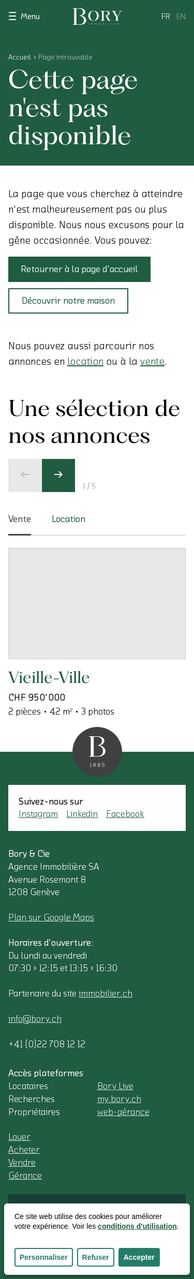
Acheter (24, 1149)
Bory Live (115, 1086)
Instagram (38, 814)
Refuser (95, 1257)
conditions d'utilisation (137, 1226)
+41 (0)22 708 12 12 (46, 1044)
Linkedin (82, 814)
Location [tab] (68, 519)
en (181, 16)
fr (165, 16)
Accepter (139, 1257)
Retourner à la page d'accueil (79, 269)
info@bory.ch (35, 1018)
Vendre (22, 1162)
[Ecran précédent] (24, 475)
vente (152, 361)
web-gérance (123, 1112)
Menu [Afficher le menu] (24, 16)
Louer (19, 1136)
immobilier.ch (105, 993)
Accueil (19, 57)
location (85, 361)
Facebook (125, 814)
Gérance (25, 1175)
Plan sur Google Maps (51, 917)
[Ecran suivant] (58, 475)
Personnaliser (44, 1257)
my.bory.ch (119, 1099)
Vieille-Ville (49, 677)
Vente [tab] (19, 525)
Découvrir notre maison (68, 300)
